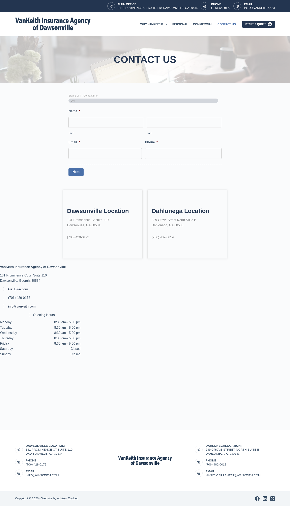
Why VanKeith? (154, 24)
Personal (180, 24)
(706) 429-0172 (221, 7)
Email (74, 142)
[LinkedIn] (265, 498)
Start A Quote (258, 24)
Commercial (202, 24)
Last (149, 133)
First (72, 133)
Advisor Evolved (68, 498)
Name (74, 111)
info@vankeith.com (21, 306)
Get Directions (18, 289)
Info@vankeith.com (259, 7)
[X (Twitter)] (272, 498)
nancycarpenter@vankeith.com (233, 475)
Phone (151, 142)
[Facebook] (257, 498)
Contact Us (227, 24)
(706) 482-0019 (216, 464)
